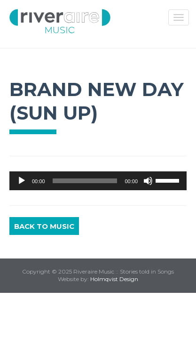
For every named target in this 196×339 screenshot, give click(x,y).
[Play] (21, 181)
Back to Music (44, 226)
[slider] (85, 180)
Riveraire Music (59, 21)
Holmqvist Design (114, 278)
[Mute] (148, 181)
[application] (98, 180)
